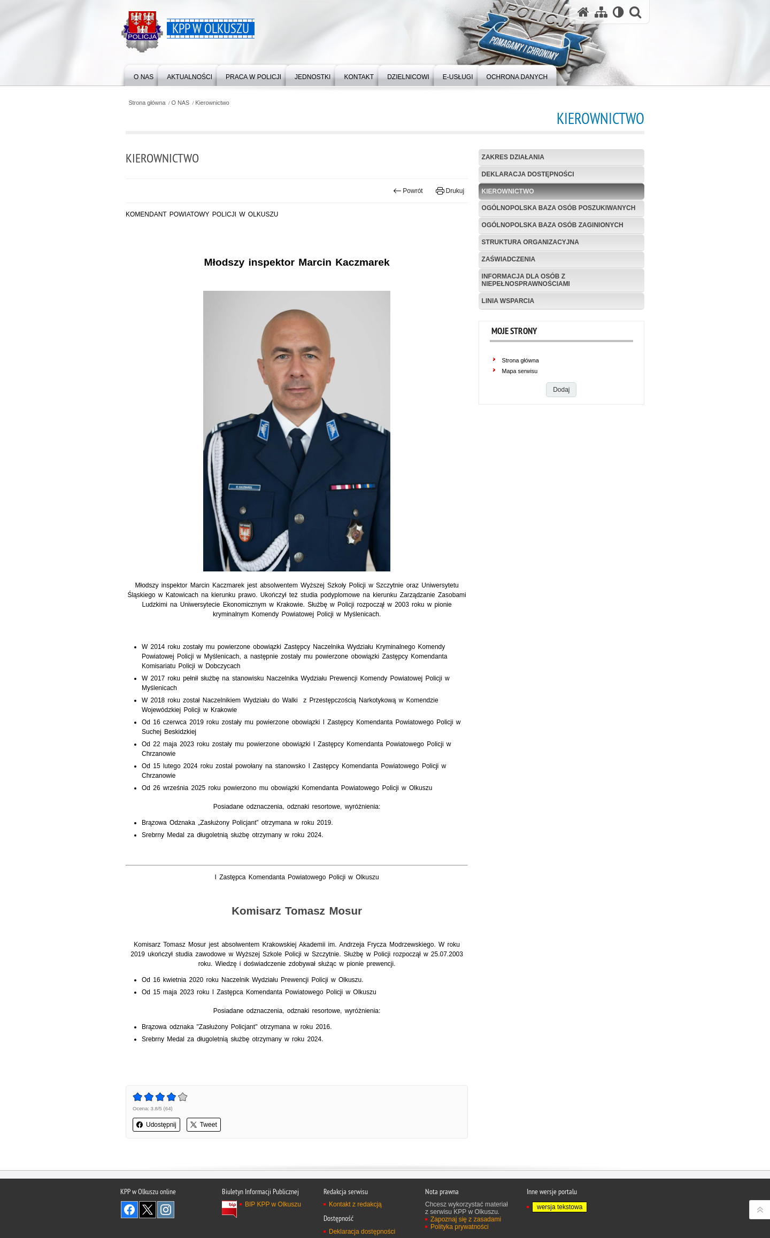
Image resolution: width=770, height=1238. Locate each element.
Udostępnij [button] (156, 1124)
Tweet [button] (203, 1124)
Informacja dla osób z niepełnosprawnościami (526, 280)
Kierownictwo (212, 103)
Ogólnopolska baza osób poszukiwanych (559, 208)
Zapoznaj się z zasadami (465, 1219)
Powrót (408, 191)
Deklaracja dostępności (528, 174)
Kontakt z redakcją (355, 1204)
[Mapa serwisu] (601, 12)
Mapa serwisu (520, 371)
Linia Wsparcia (508, 301)
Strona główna (146, 103)
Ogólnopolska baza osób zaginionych (552, 225)
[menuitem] (143, 74)
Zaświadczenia (509, 259)
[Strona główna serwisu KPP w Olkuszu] (583, 12)
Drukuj (450, 191)
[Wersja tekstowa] (618, 12)
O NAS (181, 103)
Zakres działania (513, 157)
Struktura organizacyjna (530, 242)
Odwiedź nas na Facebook (129, 1209)
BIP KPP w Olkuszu (273, 1204)
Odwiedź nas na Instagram (165, 1209)
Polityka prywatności (459, 1227)
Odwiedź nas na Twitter (147, 1209)
